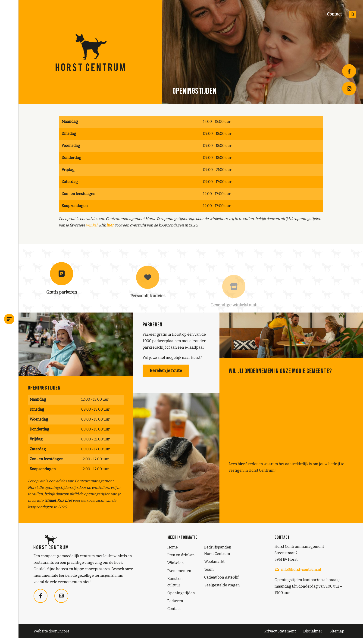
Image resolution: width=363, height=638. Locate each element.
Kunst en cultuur (175, 581)
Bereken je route (166, 370)
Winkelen (175, 563)
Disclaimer (312, 631)
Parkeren (175, 601)
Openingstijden (181, 593)
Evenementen (179, 571)
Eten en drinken (181, 555)
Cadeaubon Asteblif (221, 577)
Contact (334, 14)
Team (209, 569)
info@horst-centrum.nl (298, 569)
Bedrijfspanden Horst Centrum (217, 550)
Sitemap (337, 631)
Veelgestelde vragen (222, 585)
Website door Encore (51, 631)
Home (172, 547)
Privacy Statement (280, 631)
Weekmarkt (214, 561)
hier (241, 464)
